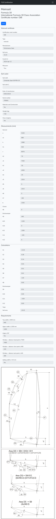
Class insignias (7, 118)
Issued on (5, 59)
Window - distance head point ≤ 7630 (13, 340)
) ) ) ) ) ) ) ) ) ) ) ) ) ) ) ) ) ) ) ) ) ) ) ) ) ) (28, 48)
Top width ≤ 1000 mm (9, 320)
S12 (4, 303)
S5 (3, 268)
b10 (4, 221)
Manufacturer (6, 45)
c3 (3, 161)
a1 (3, 138)
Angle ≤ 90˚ (6, 333)
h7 (3, 198)
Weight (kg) (6, 111)
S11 (4, 299)
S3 (3, 259)
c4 (3, 170)
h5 (3, 184)
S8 (3, 282)
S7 (3, 278)
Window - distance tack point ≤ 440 (13, 353)
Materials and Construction (10, 104)
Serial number (6, 98)
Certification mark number (10, 32)
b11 (4, 230)
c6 (3, 189)
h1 (3, 147)
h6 (3, 193)
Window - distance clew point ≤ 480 (13, 346)
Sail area (5, 52)
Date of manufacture (8, 91)
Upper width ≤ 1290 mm (10, 326)
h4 (3, 175)
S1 (3, 250)
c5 (3, 179)
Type (4, 39)
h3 (3, 165)
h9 (3, 216)
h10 (4, 226)
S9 (3, 289)
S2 (3, 255)
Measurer (5, 65)
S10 (4, 294)
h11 (4, 235)
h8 (3, 210)
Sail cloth (5, 78)
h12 (4, 240)
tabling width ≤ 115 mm (9, 360)
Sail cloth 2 (6, 84)
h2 (3, 156)
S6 (3, 273)
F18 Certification (7, 2)
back (3, 23)
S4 (3, 264)
